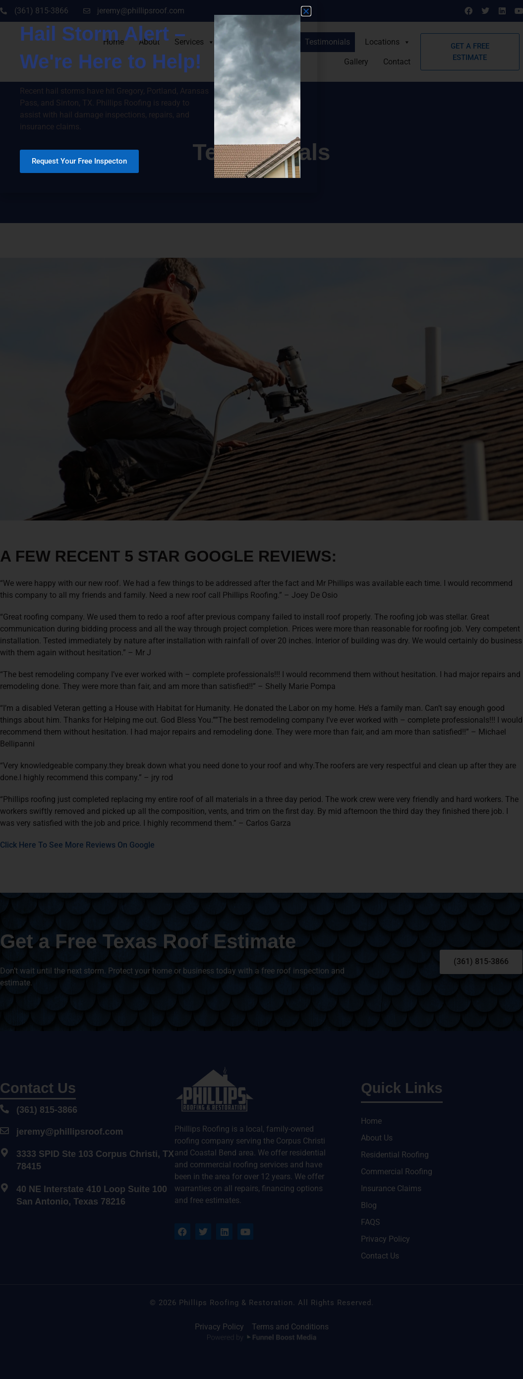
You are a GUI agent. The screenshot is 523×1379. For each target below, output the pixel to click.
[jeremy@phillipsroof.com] (4, 1130)
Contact (396, 61)
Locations (387, 42)
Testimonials (327, 42)
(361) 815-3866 (46, 1110)
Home (113, 42)
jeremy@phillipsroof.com (69, 1132)
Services (194, 42)
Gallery (356, 61)
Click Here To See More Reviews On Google (77, 845)
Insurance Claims (260, 42)
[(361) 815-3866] (4, 1108)
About (149, 42)
